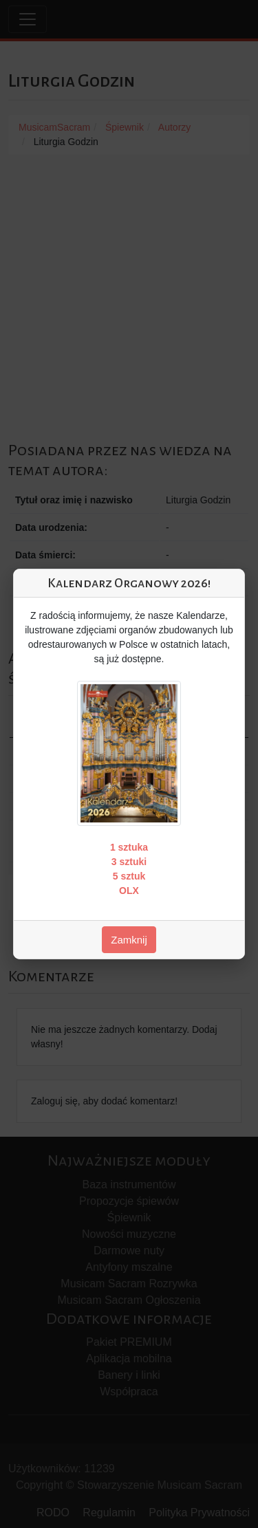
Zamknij (129, 940)
